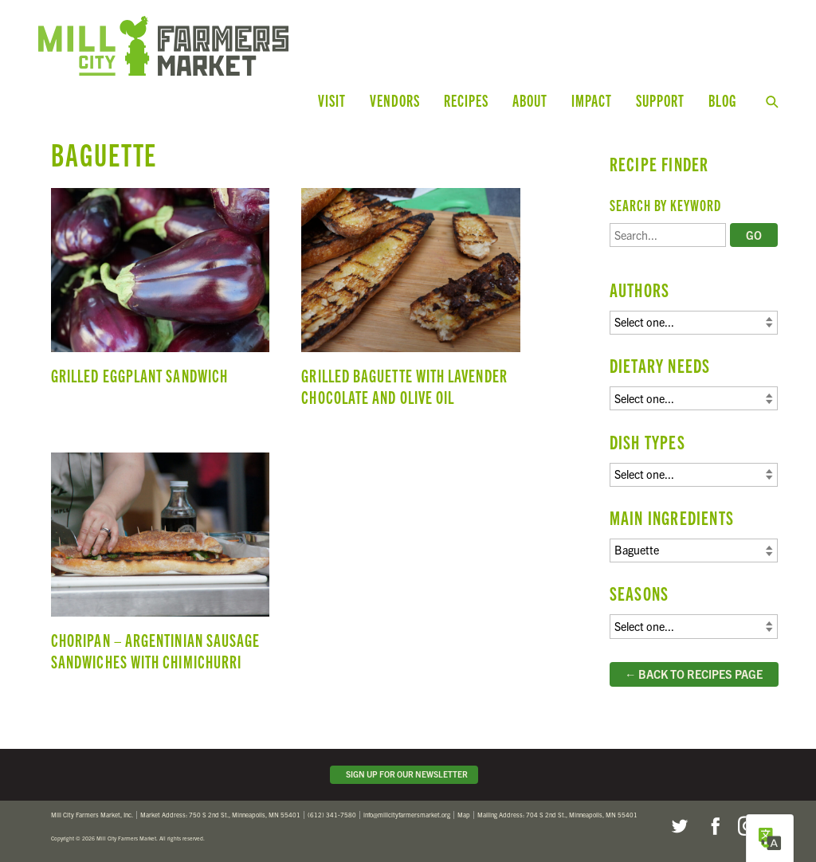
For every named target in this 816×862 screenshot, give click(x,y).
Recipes (466, 100)
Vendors (395, 100)
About (529, 100)
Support (660, 100)
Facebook (713, 826)
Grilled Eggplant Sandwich (160, 304)
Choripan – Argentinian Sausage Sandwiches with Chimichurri (160, 569)
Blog (722, 100)
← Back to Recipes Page (694, 674)
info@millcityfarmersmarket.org (406, 814)
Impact (591, 100)
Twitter (679, 826)
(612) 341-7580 (332, 814)
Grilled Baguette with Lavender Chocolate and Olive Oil (410, 304)
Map (463, 814)
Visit (332, 100)
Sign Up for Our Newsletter (404, 774)
